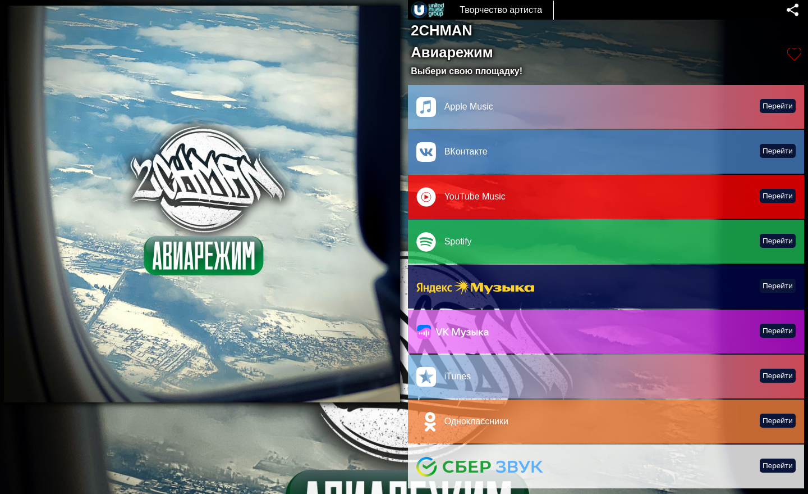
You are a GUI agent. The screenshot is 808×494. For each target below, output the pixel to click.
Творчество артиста (501, 10)
